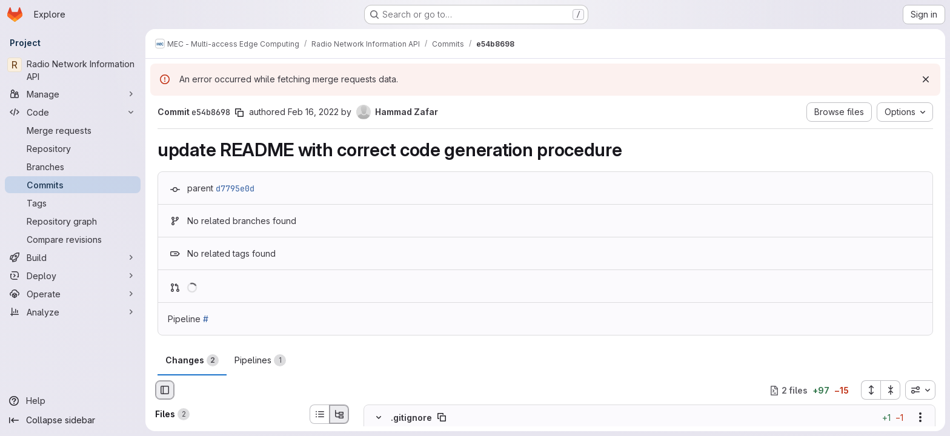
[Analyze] (73, 311)
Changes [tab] (192, 360)
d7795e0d (235, 188)
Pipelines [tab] (260, 360)
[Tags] (73, 202)
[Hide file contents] (378, 418)
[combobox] (920, 390)
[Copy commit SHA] (239, 112)
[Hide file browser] (164, 390)
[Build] (73, 257)
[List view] (319, 414)
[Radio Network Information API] (73, 70)
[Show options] (920, 418)
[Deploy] (73, 275)
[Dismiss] (925, 79)
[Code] (73, 112)
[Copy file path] (441, 418)
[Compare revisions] (73, 239)
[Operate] (73, 293)
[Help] (73, 400)
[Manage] (73, 93)
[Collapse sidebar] (73, 420)
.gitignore (411, 417)
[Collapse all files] (890, 390)
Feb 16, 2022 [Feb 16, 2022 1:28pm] (313, 112)
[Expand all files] (870, 390)
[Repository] (73, 148)
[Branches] (73, 166)
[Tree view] (339, 414)
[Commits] (73, 184)
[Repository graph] (73, 221)
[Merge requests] (73, 130)
